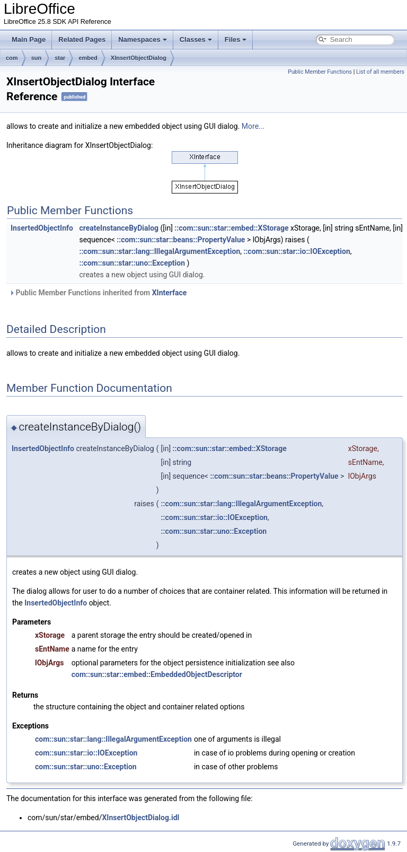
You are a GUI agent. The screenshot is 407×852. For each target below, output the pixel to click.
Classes (196, 39)
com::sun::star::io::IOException (86, 753)
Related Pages (81, 39)
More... (253, 126)
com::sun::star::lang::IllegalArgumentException (113, 739)
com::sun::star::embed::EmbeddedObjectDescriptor (157, 674)
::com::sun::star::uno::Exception (132, 263)
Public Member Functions (320, 71)
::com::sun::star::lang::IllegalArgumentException (159, 251)
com (12, 58)
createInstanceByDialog (118, 228)
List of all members (380, 71)
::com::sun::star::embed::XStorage (231, 228)
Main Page (29, 39)
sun (36, 58)
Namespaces (142, 39)
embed (87, 58)
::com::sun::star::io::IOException (296, 251)
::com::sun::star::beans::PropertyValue (181, 239)
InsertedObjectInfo (42, 228)
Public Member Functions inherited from (98, 292)
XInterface (169, 292)
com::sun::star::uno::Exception (86, 766)
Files (236, 39)
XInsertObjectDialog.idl (140, 817)
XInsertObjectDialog (138, 58)
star (60, 58)
